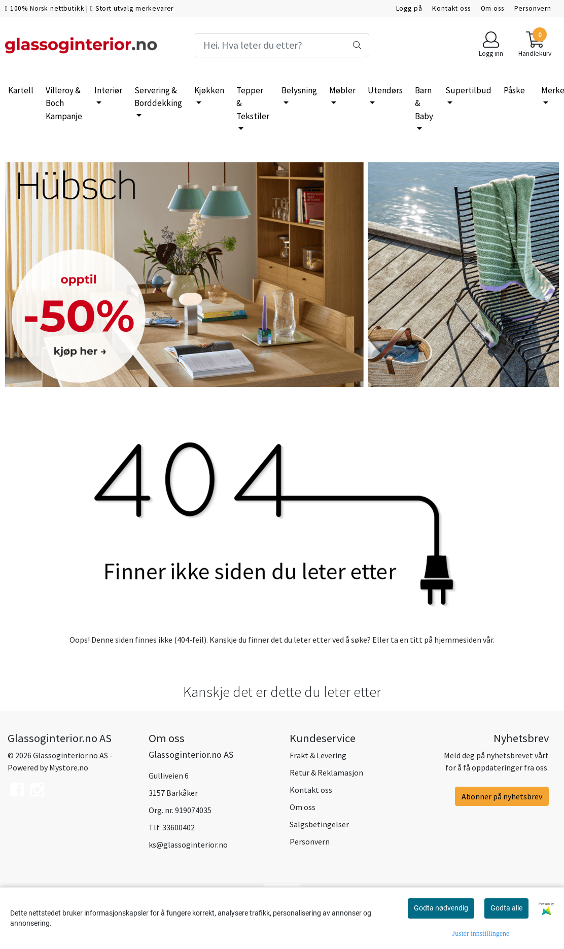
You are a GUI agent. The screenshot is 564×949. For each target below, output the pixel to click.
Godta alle (506, 908)
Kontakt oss (451, 8)
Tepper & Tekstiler (252, 103)
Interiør (108, 90)
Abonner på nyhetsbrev (502, 796)
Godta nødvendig (441, 908)
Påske (514, 90)
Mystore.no (68, 767)
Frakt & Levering (318, 755)
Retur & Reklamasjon (326, 772)
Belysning (299, 90)
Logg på (409, 8)
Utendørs (385, 90)
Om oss (492, 8)
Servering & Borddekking (158, 97)
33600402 (178, 827)
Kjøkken (209, 90)
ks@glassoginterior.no (188, 844)
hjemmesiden (457, 640)
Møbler (342, 90)
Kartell (20, 90)
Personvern (533, 8)
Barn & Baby (424, 103)
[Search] (282, 45)
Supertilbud (468, 90)
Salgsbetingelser (319, 824)
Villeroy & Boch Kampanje (64, 103)
